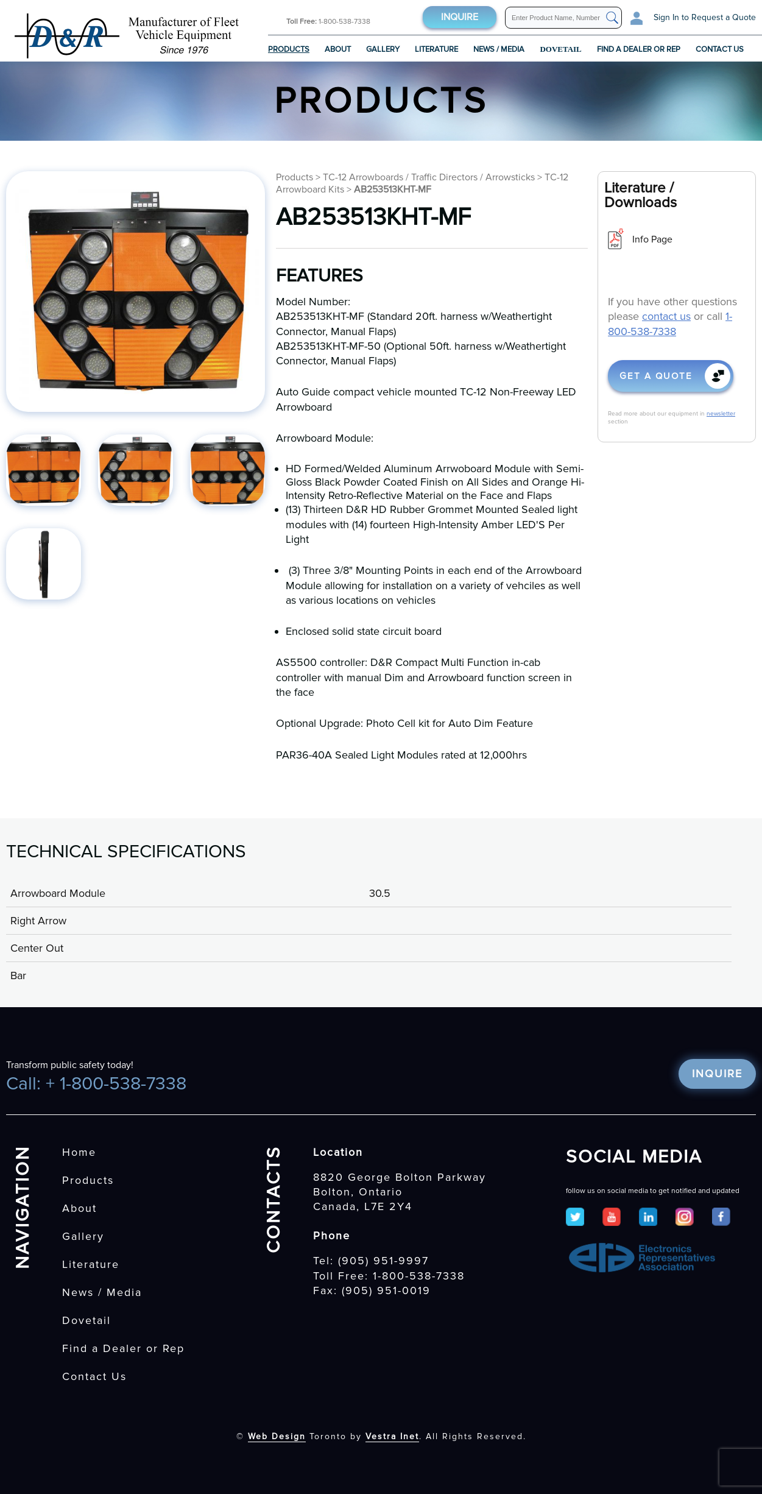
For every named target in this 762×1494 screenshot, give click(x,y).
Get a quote (656, 375)
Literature (436, 49)
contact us (666, 316)
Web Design (277, 1436)
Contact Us (720, 49)
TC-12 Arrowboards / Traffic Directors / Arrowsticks (429, 177)
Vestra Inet (392, 1436)
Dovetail (86, 1320)
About (338, 49)
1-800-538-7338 (328, 21)
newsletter (721, 413)
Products (288, 49)
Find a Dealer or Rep (638, 49)
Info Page (652, 239)
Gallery (383, 49)
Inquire (459, 17)
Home (79, 1152)
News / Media (498, 49)
